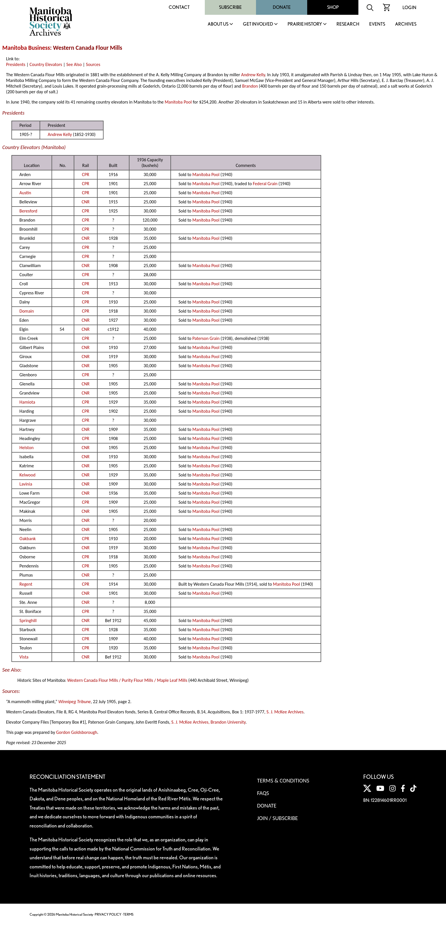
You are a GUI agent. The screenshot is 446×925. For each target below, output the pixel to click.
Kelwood (27, 475)
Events (377, 24)
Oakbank (27, 538)
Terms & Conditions (283, 780)
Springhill (27, 620)
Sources (93, 64)
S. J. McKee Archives (285, 712)
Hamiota (27, 402)
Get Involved (258, 24)
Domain (26, 311)
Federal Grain (265, 183)
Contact (179, 7)
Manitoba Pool (178, 102)
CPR (85, 174)
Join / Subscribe (277, 818)
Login (409, 7)
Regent (25, 584)
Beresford (28, 211)
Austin (25, 192)
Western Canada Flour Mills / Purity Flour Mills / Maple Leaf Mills (127, 680)
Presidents (15, 64)
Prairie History (305, 24)
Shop (333, 7)
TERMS (128, 914)
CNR (86, 202)
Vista (23, 657)
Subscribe (230, 7)
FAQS (263, 793)
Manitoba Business (26, 47)
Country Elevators (46, 64)
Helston (26, 447)
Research (347, 24)
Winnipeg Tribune (74, 701)
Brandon (250, 86)
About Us (218, 24)
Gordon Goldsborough (76, 732)
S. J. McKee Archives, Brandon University (208, 722)
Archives (405, 24)
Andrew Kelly (253, 74)
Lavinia (25, 484)
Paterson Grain (206, 338)
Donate (282, 7)
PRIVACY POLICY (108, 914)
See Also (74, 64)
